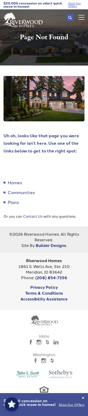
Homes (15, 182)
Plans (13, 202)
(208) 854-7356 (51, 277)
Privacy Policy (44, 287)
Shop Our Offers (71, 404)
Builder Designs (51, 245)
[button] (70, 17)
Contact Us (32, 216)
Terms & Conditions (44, 293)
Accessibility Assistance (44, 299)
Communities (21, 192)
